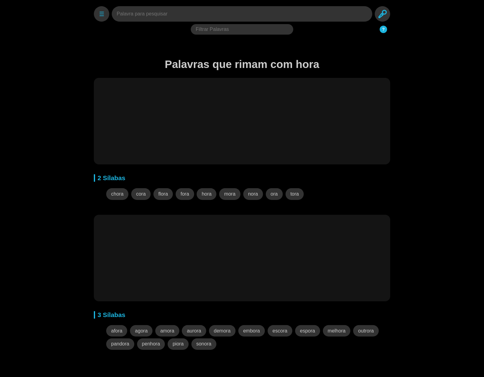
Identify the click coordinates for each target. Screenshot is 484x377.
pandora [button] (120, 343)
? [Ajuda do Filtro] (383, 29)
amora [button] (167, 330)
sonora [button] (203, 343)
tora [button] (294, 194)
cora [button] (141, 194)
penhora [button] (151, 343)
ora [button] (274, 194)
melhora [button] (337, 330)
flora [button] (163, 194)
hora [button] (206, 194)
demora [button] (222, 330)
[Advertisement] (242, 121)
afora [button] (116, 330)
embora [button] (251, 330)
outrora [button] (366, 330)
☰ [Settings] (101, 14)
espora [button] (307, 330)
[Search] (382, 14)
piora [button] (178, 343)
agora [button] (141, 330)
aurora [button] (194, 330)
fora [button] (185, 194)
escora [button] (280, 330)
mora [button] (229, 194)
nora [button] (253, 194)
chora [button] (117, 194)
